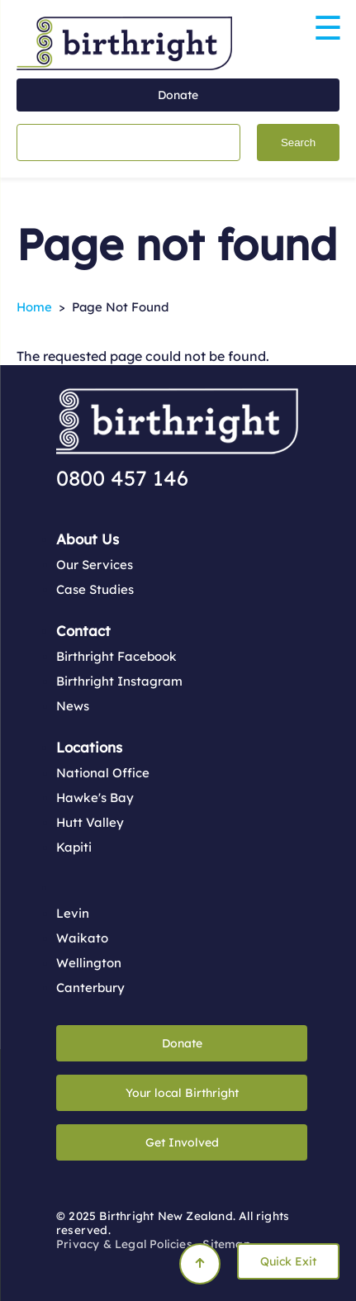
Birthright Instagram (119, 681)
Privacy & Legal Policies (124, 1244)
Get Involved (182, 1142)
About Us (87, 539)
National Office (103, 773)
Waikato (82, 938)
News (72, 706)
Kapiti (74, 847)
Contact (83, 630)
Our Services (94, 564)
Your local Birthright (182, 1092)
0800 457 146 (122, 478)
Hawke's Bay (95, 797)
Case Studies (95, 589)
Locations (89, 747)
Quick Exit (288, 1261)
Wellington (88, 963)
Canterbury (90, 987)
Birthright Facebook (116, 656)
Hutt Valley (90, 822)
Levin (72, 913)
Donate (178, 95)
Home (34, 307)
